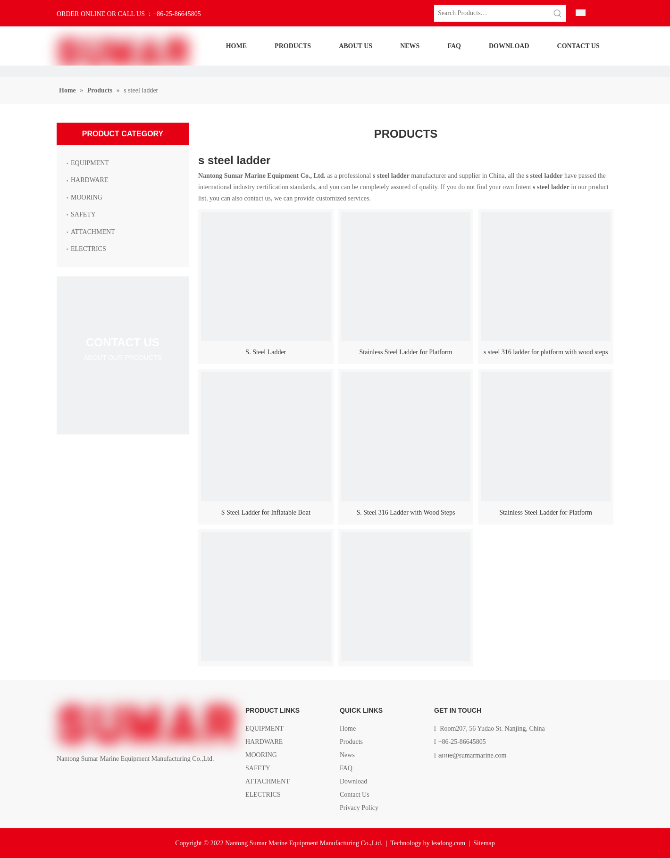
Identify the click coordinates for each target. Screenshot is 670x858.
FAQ (346, 768)
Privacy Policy (359, 807)
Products (351, 741)
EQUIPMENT (90, 163)
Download (353, 781)
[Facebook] (62, 780)
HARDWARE (89, 179)
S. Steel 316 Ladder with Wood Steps (405, 512)
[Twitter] (94, 780)
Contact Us (354, 794)
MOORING (86, 197)
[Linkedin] (78, 780)
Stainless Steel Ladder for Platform (406, 352)
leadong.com (448, 843)
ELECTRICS (88, 248)
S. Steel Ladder (265, 352)
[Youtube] (110, 780)
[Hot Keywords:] (557, 13)
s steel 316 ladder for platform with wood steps (546, 352)
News (347, 754)
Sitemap (484, 843)
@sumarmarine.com (472, 755)
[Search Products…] (491, 13)
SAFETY (83, 214)
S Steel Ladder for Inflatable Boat (265, 512)
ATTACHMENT (93, 231)
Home (348, 728)
